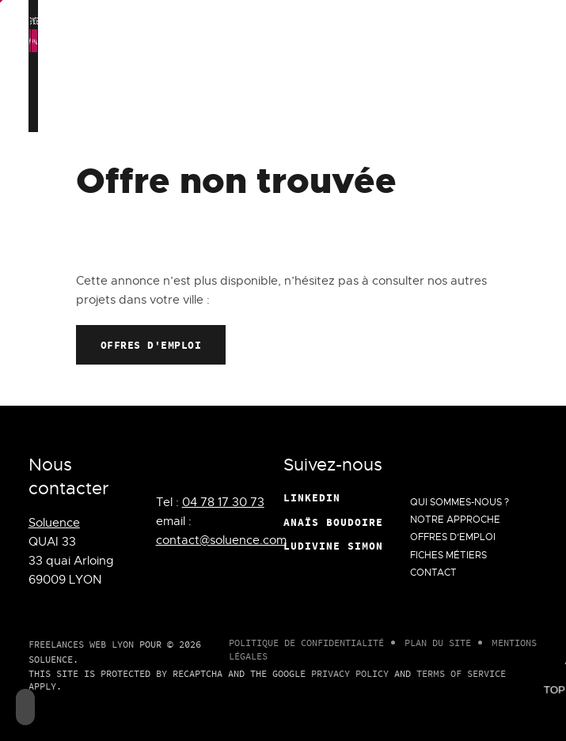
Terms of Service (461, 673)
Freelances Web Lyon (81, 644)
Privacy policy (417, 41)
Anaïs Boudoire (333, 522)
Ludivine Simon (333, 546)
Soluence (54, 523)
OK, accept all (114, 41)
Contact (480, 81)
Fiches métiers (429, 73)
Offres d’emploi (373, 73)
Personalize (322, 41)
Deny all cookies (221, 41)
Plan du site (438, 642)
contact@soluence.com (221, 540)
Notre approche (319, 73)
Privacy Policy (350, 673)
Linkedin (311, 497)
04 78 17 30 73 (223, 502)
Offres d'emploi (151, 345)
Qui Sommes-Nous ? (253, 82)
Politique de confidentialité (306, 642)
